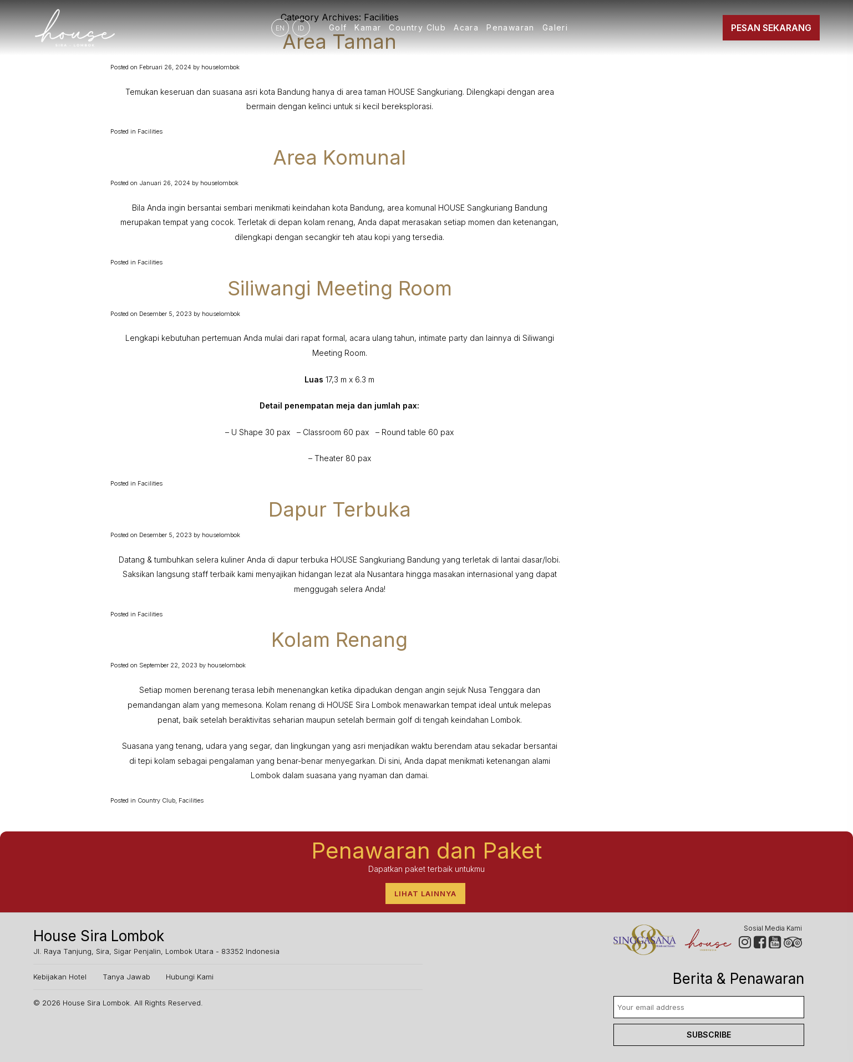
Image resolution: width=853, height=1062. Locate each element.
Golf (338, 27)
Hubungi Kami (190, 976)
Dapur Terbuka (339, 509)
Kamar (367, 27)
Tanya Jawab (126, 976)
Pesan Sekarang (771, 27)
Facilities (150, 131)
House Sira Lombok (96, 1002)
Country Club (417, 27)
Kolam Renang (339, 639)
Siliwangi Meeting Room (339, 288)
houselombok (220, 67)
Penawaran (510, 27)
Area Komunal (339, 157)
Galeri (555, 27)
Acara (466, 27)
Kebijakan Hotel (60, 976)
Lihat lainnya (425, 893)
